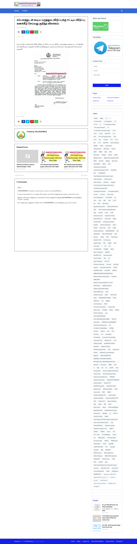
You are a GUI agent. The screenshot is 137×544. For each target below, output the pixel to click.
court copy (110, 194)
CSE (109, 200)
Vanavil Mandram (99, 471)
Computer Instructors (100, 191)
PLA (108, 331)
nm (102, 301)
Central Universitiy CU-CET (101, 170)
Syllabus (104, 413)
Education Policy (110, 215)
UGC (95, 462)
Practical (96, 334)
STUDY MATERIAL (113, 407)
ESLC (114, 225)
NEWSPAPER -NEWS (105, 298)
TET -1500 (96, 434)
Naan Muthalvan (98, 292)
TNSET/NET (97, 444)
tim (95, 437)
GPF (116, 234)
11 (100, 124)
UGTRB (100, 462)
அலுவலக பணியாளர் (110, 474)
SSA (95, 404)
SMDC (109, 392)
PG (110, 325)
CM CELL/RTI (108, 179)
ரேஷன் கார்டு (112, 483)
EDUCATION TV (98, 219)
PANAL (117, 310)
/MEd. (101, 118)
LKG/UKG (107, 270)
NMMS (108, 301)
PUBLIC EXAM (98, 343)
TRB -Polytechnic (108, 453)
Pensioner (96, 322)
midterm (114, 276)
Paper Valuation (98, 313)
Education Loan (98, 215)
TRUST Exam (106, 459)
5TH (115, 136)
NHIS (114, 298)
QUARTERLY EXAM (109, 343)
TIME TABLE (101, 437)
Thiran (114, 434)
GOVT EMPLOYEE (107, 234)
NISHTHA (96, 301)
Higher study (97, 243)
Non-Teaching (98, 304)
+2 (106, 118)
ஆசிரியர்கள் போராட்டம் (101, 477)
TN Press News (111, 437)
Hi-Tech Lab (107, 240)
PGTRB (111, 328)
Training (112, 447)
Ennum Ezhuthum (105, 225)
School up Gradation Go (100, 377)
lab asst (109, 264)
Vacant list (115, 468)
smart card (97, 392)
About (78, 541)
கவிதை (112, 477)
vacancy (96, 468)
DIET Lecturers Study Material (107, 209)
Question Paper (105, 346)
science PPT (107, 383)
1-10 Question (108, 121)
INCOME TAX (97, 255)
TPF (106, 447)
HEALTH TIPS (97, 240)
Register (96, 355)
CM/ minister (97, 182)
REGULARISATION (106, 355)
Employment (97, 222)
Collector (105, 182)
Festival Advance (98, 231)
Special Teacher (112, 401)
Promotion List (98, 340)
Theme (22, 541)
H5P (107, 237)
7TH (111, 139)
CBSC (104, 164)
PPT (113, 331)
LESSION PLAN (98, 270)
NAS (107, 292)
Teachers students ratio (100, 428)
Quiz (109, 349)
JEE (105, 258)
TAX (112, 422)
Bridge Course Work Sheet (111, 158)
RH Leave (103, 364)
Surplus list (97, 413)
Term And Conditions (113, 97)
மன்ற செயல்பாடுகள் (100, 483)
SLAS (116, 389)
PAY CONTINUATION (99, 316)
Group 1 (96, 237)
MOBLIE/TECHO (106, 285)
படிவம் (96, 480)
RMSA (110, 364)
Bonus (110, 155)
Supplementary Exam (111, 410)
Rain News (116, 349)
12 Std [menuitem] (24, 11)
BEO (110, 152)
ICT (110, 246)
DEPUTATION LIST (112, 206)
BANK (100, 152)
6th (100, 139)
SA (102, 368)
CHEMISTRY (101, 173)
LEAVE (115, 267)
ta (110, 413)
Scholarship (97, 371)
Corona (96, 194)
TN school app (98, 441)
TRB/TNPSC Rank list (111, 456)
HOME (109, 243)
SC (106, 368)
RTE (115, 364)
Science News (97, 383)
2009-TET (107, 133)
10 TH (95, 124)
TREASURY (97, 459)
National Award (98, 295)
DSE (95, 212)
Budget (108, 161)
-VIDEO (96, 118)
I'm (105, 246)
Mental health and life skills (101, 276)
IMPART (107, 252)
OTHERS (104, 310)
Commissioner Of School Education (104, 185)
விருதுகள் (96, 486)
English (96, 225)
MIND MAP (97, 279)
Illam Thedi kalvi (98, 252)
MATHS (114, 270)
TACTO (115, 413)
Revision (96, 364)
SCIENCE (112, 377)
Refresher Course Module (107, 352)
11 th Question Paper (109, 124)
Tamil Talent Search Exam (101, 422)
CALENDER (97, 164)
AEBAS (96, 146)
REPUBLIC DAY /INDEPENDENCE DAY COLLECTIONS (104, 362)
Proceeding (97, 337)
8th (95, 142)
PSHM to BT (107, 340)
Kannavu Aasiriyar (99, 264)
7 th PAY (105, 139)
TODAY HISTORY (98, 447)
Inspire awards (108, 255)
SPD (95, 401)
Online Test (97, 310)
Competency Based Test (100, 188)
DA (94, 203)
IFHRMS (106, 249)
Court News (108, 197)
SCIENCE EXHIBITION (113, 380)
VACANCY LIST (105, 468)
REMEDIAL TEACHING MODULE (102, 358)
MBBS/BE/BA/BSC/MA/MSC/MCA (103, 273)
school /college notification (110, 371)
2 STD (100, 133)
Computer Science (113, 191)
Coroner (102, 194)
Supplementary (98, 410)
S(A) (98, 368)
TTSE (113, 459)
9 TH (99, 142)
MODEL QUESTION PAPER (101, 288)
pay (106, 313)
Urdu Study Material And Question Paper (105, 465)
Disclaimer (110, 101)
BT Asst (101, 161)
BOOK (116, 155)
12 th (114, 130)
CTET (114, 200)
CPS (100, 200)
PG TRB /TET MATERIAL (100, 328)
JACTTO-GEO (97, 258)
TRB (102, 450)
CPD (95, 200)
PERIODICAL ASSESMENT (109, 322)
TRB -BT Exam (98, 453)
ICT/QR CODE (97, 249)
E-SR (111, 212)
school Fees (97, 374)
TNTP (104, 444)
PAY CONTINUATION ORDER (101, 319)
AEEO (101, 146)
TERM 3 (102, 431)
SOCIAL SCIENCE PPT (100, 395)
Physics (96, 331)
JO (109, 258)
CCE (109, 164)
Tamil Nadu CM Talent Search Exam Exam (106, 419)
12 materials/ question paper (102, 130)
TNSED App (114, 441)
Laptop (96, 267)
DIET (95, 209)
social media (112, 395)
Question (96, 346)
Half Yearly (114, 237)
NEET (106, 295)
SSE (105, 404)
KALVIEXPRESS (41, 132)
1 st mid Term (97, 121)
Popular (95, 500)
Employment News (108, 222)
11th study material (99, 127)
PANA (111, 310)
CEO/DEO (113, 170)
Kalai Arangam (98, 261)
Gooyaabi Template (38, 541)
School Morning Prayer (109, 374)
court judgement (98, 197)
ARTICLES (106, 149)
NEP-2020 (113, 295)
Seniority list (97, 389)
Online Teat (111, 307)
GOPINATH (97, 234)
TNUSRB (111, 444)
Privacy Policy (97, 97)
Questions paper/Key (100, 349)
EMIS (114, 219)
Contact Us (96, 101)
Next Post (84, 175)
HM (104, 243)
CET (95, 173)
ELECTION (108, 219)
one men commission (100, 307)
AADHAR (105, 142)
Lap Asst (116, 264)
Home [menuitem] (16, 11)
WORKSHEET (97, 474)
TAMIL (106, 416)
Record (96, 352)
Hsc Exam (96, 246)
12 (108, 127)
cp (115, 197)
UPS (106, 462)
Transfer (96, 450)
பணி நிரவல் (103, 480)
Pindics (102, 331)
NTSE (105, 304)
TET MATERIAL (106, 434)
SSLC (109, 404)
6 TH (95, 139)
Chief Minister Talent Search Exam (103, 176)
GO (117, 231)
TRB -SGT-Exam (98, 456)
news (95, 298)
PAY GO (114, 319)
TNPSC (106, 441)
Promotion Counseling (108, 337)
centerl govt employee (100, 167)
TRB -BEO (108, 450)
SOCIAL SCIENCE (98, 398)
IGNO (112, 249)
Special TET (102, 401)
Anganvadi (109, 146)
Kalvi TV (107, 261)
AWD (95, 152)
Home (73, 541)
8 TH (116, 139)
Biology (104, 155)
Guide (102, 237)
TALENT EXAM (98, 416)
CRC (104, 200)
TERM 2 (96, 431)
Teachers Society (109, 425)
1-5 (115, 121)
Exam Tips (103, 228)
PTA (115, 340)
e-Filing (100, 212)
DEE (99, 203)
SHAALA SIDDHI (107, 389)
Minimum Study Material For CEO (103, 282)
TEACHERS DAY (98, 425)
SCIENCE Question (99, 386)
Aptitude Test (97, 149)
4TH (95, 136)
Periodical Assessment (100, 325)
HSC (115, 243)
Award (113, 149)
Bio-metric (96, 155)
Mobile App (97, 285)
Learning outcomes (105, 267)
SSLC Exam (97, 407)
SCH (117, 368)
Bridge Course (98, 158)
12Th (95, 133)
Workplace (115, 471)
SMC (103, 392)
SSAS (99, 404)
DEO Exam (105, 203)
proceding (108, 334)
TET (114, 431)
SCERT (111, 368)
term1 (108, 431)
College (113, 182)
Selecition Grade (111, 386)
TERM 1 (111, 428)
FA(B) (114, 228)
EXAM (95, 228)
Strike (104, 407)
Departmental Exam (99, 206)
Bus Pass (114, 161)
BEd (106, 152)
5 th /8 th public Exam (105, 136)
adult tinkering (115, 142)
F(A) (109, 228)
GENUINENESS (110, 231)
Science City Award (99, 380)
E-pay (106, 212)
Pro (102, 334)
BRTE (95, 161)
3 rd (114, 133)
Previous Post (20, 175)
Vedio (108, 471)
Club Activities (98, 179)
